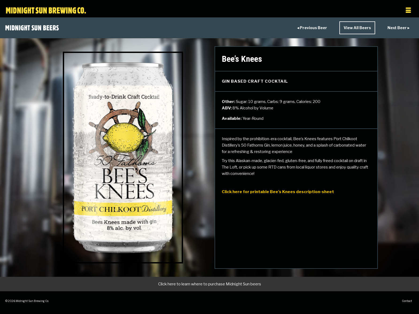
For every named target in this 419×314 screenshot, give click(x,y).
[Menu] (353, 10)
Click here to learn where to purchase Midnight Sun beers (209, 284)
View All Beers (357, 27)
